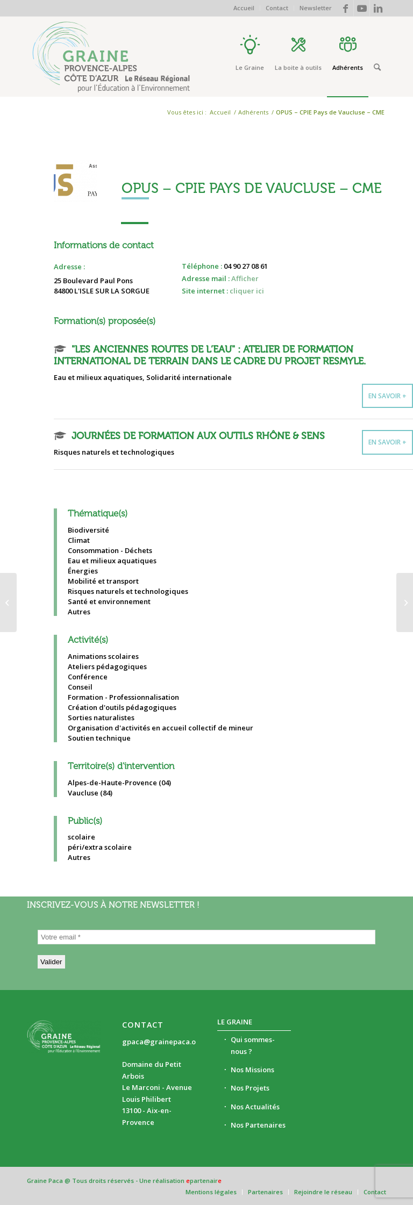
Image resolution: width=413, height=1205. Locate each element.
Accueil (243, 8)
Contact (277, 8)
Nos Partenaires (258, 1125)
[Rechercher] (377, 67)
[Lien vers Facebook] (345, 8)
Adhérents (253, 112)
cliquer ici (247, 291)
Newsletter (316, 8)
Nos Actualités (255, 1106)
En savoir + (387, 395)
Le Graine (234, 1022)
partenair (204, 1181)
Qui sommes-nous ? (253, 1045)
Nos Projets (250, 1088)
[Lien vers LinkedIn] (378, 8)
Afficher (245, 278)
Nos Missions (252, 1069)
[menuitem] (244, 8)
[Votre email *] (206, 937)
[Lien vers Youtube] (361, 8)
